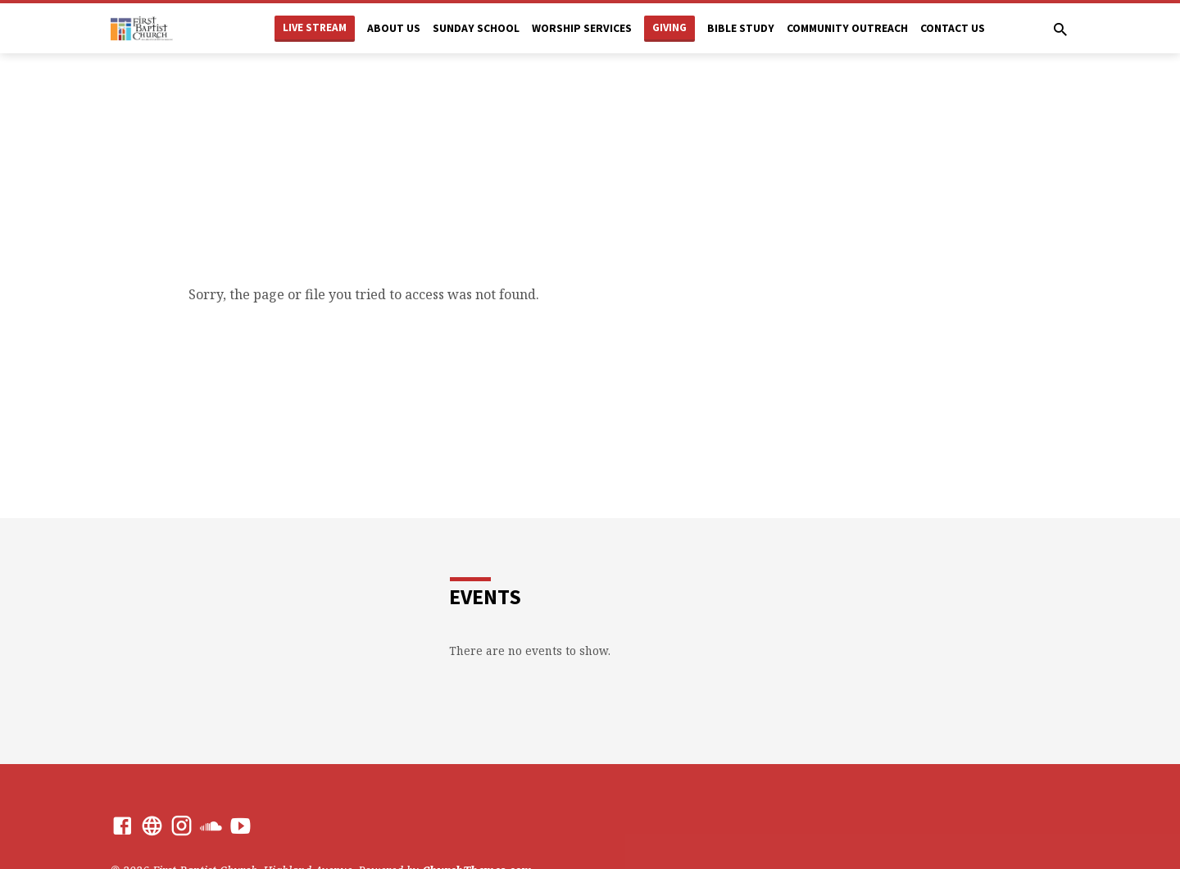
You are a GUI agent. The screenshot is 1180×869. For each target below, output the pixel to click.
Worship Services (582, 28)
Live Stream (315, 27)
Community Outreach (847, 28)
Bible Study (740, 28)
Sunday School (476, 28)
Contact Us (952, 28)
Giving (669, 27)
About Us (393, 28)
